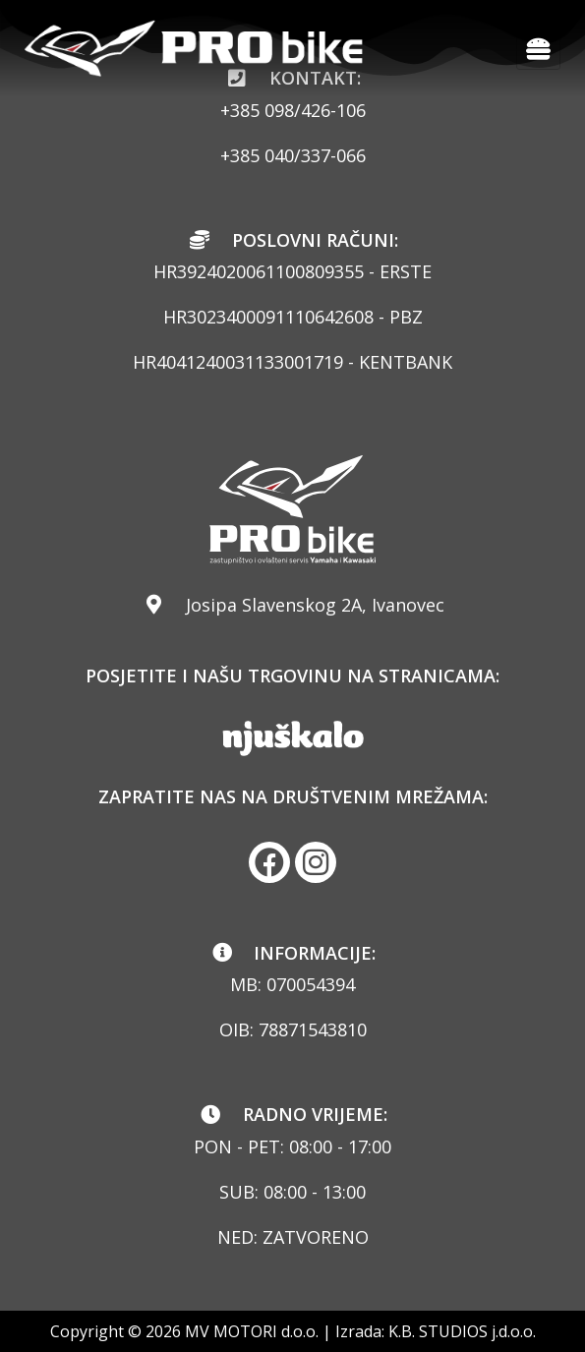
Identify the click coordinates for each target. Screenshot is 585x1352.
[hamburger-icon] (538, 49)
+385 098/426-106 (293, 110)
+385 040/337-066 (293, 155)
